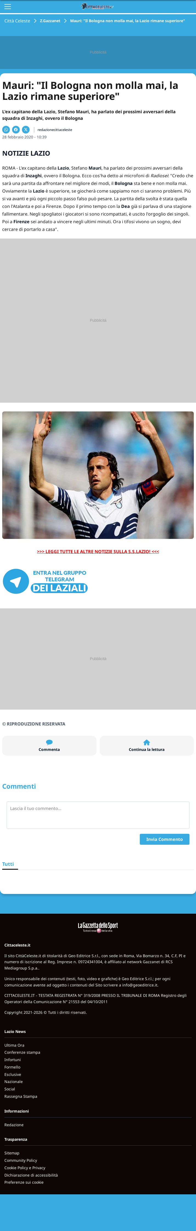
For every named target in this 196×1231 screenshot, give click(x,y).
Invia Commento (164, 839)
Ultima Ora (14, 1045)
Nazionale (13, 1081)
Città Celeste (17, 21)
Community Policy (20, 1160)
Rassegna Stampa (20, 1096)
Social (9, 1088)
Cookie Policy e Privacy (24, 1167)
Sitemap (11, 1152)
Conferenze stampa (22, 1052)
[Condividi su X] (26, 129)
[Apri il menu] (7, 6)
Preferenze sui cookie (24, 1182)
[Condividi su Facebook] (16, 129)
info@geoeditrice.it (139, 985)
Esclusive (12, 1074)
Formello (12, 1067)
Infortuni (12, 1059)
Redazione (14, 1124)
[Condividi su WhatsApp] (6, 129)
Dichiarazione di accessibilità (31, 1175)
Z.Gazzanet (50, 20)
